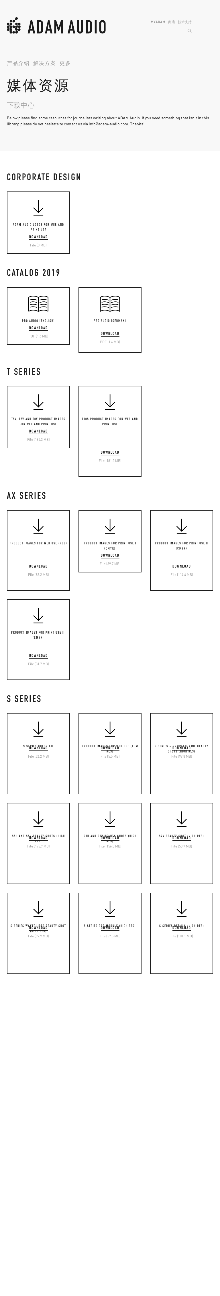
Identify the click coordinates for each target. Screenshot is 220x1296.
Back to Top (209, 1084)
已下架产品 (71, 1125)
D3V (64, 1257)
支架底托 (69, 1220)
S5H (117, 1213)
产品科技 (15, 1104)
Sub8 (172, 1184)
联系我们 (14, 1276)
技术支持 (185, 22)
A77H (65, 1206)
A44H (65, 1191)
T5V (10, 1184)
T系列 (12, 1177)
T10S (11, 1206)
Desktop (68, 1249)
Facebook (122, 1111)
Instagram (123, 1118)
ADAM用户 (16, 1118)
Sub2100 (175, 1220)
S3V (117, 1191)
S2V (117, 1184)
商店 (171, 22)
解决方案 (44, 63)
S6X (171, 1235)
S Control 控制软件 (131, 1220)
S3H (117, 1199)
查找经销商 (71, 1104)
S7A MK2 (176, 1242)
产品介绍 (18, 63)
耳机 (11, 1249)
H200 (11, 1257)
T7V (10, 1191)
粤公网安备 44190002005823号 (132, 1276)
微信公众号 (124, 1104)
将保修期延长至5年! (78, 1111)
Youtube (121, 1132)
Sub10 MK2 (178, 1199)
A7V (64, 1199)
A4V (64, 1184)
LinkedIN (122, 1139)
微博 (118, 1096)
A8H (64, 1213)
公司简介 (15, 1096)
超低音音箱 (178, 1177)
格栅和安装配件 (128, 1227)
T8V (10, 1199)
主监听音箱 (178, 1227)
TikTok (119, 1146)
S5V (117, 1206)
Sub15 (173, 1213)
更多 (65, 63)
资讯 (11, 1111)
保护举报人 (172, 1276)
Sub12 (173, 1206)
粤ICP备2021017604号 (84, 1276)
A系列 (66, 1177)
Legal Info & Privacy (44, 1276)
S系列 (119, 1177)
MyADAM (158, 22)
